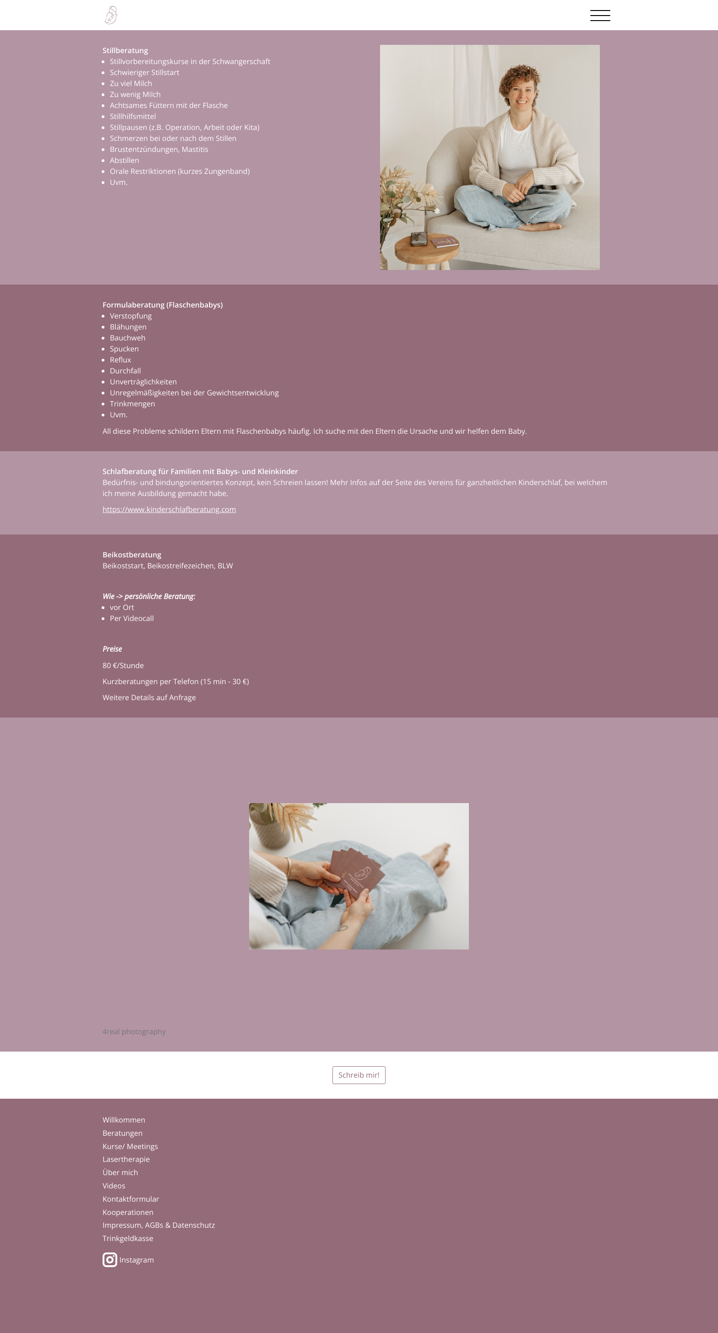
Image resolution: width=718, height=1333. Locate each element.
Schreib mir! (358, 1075)
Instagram (128, 1259)
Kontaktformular (131, 1199)
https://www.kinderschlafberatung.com (169, 509)
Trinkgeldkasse (128, 1238)
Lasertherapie (126, 1159)
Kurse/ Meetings (130, 1146)
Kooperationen (128, 1212)
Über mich (120, 1172)
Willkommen (124, 1120)
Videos (114, 1186)
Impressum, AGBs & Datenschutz (159, 1225)
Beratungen (123, 1133)
